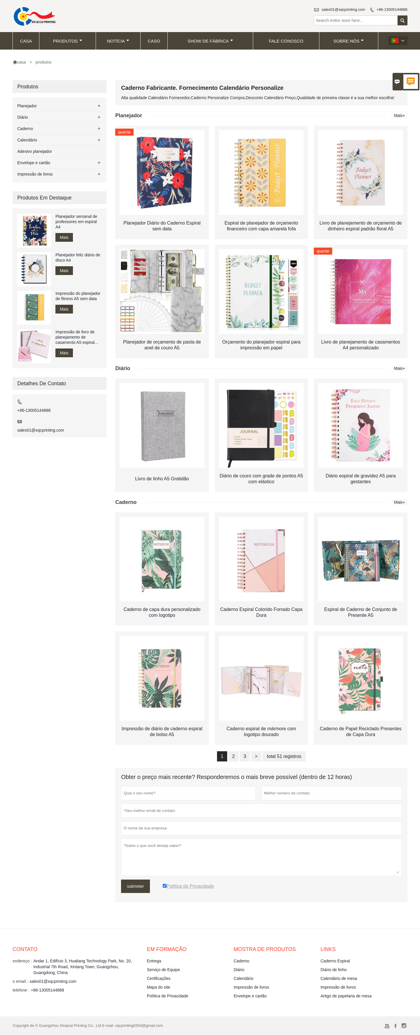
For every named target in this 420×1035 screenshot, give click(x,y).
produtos (67, 40)
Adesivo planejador (34, 151)
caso (154, 40)
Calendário (27, 140)
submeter (135, 886)
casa (26, 40)
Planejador (27, 106)
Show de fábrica (210, 40)
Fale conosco (286, 40)
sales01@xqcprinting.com (343, 9)
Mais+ (399, 115)
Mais (64, 237)
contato (25, 949)
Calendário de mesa (339, 978)
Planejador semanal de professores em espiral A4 (76, 221)
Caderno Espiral (335, 961)
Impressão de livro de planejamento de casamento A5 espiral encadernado (74, 337)
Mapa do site (158, 987)
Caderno (25, 128)
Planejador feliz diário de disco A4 (77, 257)
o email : (20, 981)
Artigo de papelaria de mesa (346, 996)
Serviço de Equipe (163, 969)
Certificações (158, 978)
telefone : (21, 990)
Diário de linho (334, 969)
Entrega (154, 961)
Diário (22, 117)
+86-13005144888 (392, 9)
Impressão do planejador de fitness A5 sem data (77, 296)
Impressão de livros (34, 174)
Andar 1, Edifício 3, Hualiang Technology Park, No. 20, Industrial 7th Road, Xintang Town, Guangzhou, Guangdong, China (82, 967)
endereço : (22, 961)
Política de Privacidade (167, 996)
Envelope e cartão (33, 162)
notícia (118, 40)
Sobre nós (348, 40)
